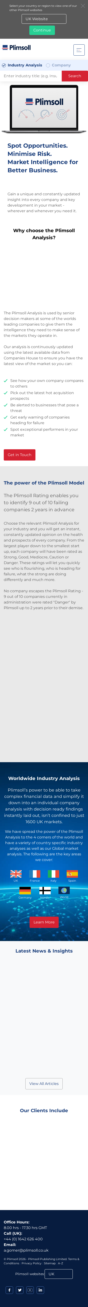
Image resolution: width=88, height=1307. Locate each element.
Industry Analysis (25, 65)
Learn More (44, 922)
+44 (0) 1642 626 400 (23, 1239)
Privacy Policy (32, 1263)
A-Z (60, 1263)
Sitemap (50, 1263)
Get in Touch (19, 455)
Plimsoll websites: (30, 1274)
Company (61, 65)
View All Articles (44, 1083)
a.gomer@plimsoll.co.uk (26, 1250)
